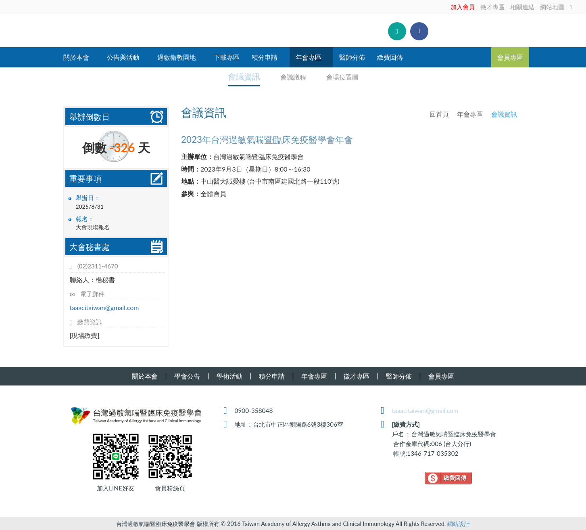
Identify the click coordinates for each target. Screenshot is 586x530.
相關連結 (522, 6)
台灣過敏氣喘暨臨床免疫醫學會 (149, 30)
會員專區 (510, 57)
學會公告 (187, 375)
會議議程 (290, 76)
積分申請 (272, 375)
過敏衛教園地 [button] (176, 57)
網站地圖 (552, 6)
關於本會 (145, 375)
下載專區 (227, 57)
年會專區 (470, 113)
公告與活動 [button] (123, 57)
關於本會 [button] (76, 57)
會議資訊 (244, 76)
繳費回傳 (390, 57)
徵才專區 (492, 6)
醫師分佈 (352, 57)
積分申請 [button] (264, 57)
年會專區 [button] (308, 57)
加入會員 (462, 6)
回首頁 (439, 113)
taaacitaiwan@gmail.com (104, 306)
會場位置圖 (339, 76)
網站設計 (458, 523)
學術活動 (229, 375)
